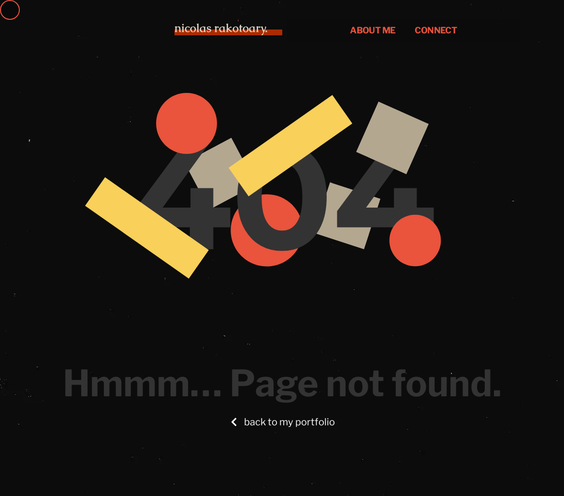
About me (372, 30)
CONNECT (436, 30)
